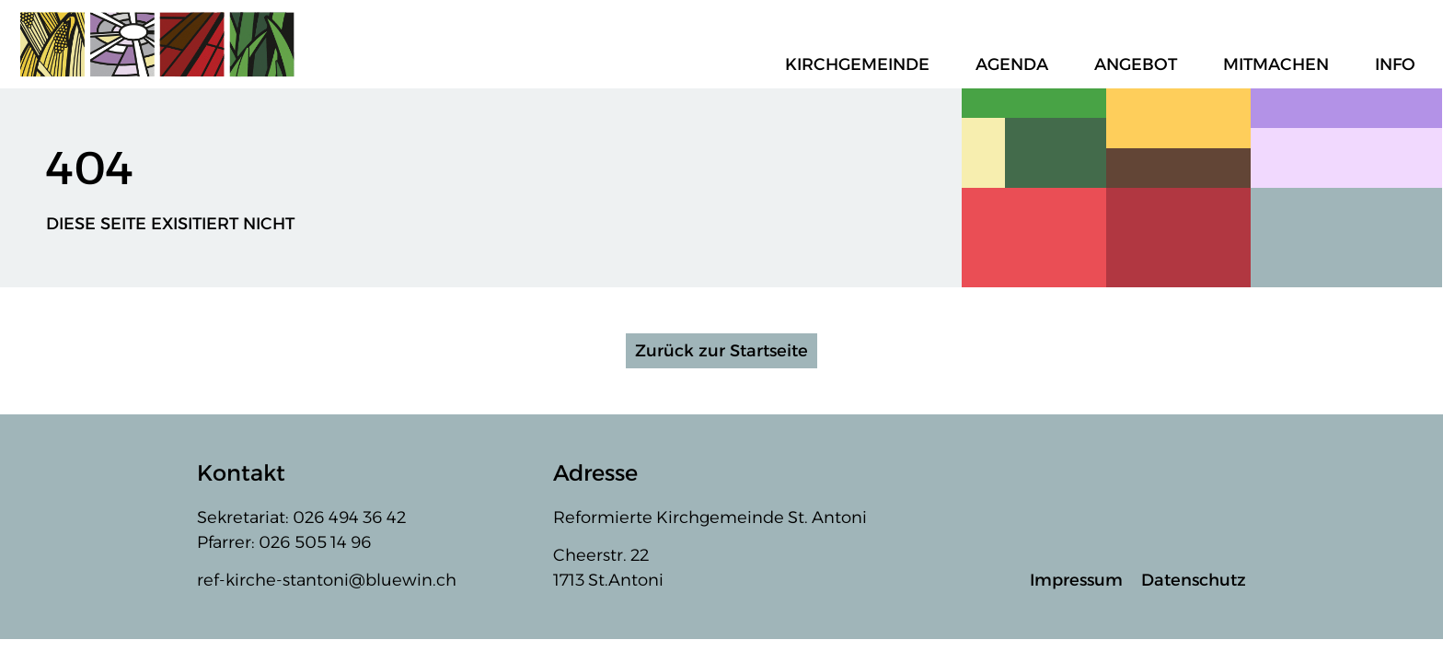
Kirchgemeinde (862, 64)
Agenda (1016, 64)
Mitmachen (1280, 64)
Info (1400, 64)
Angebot (1140, 64)
